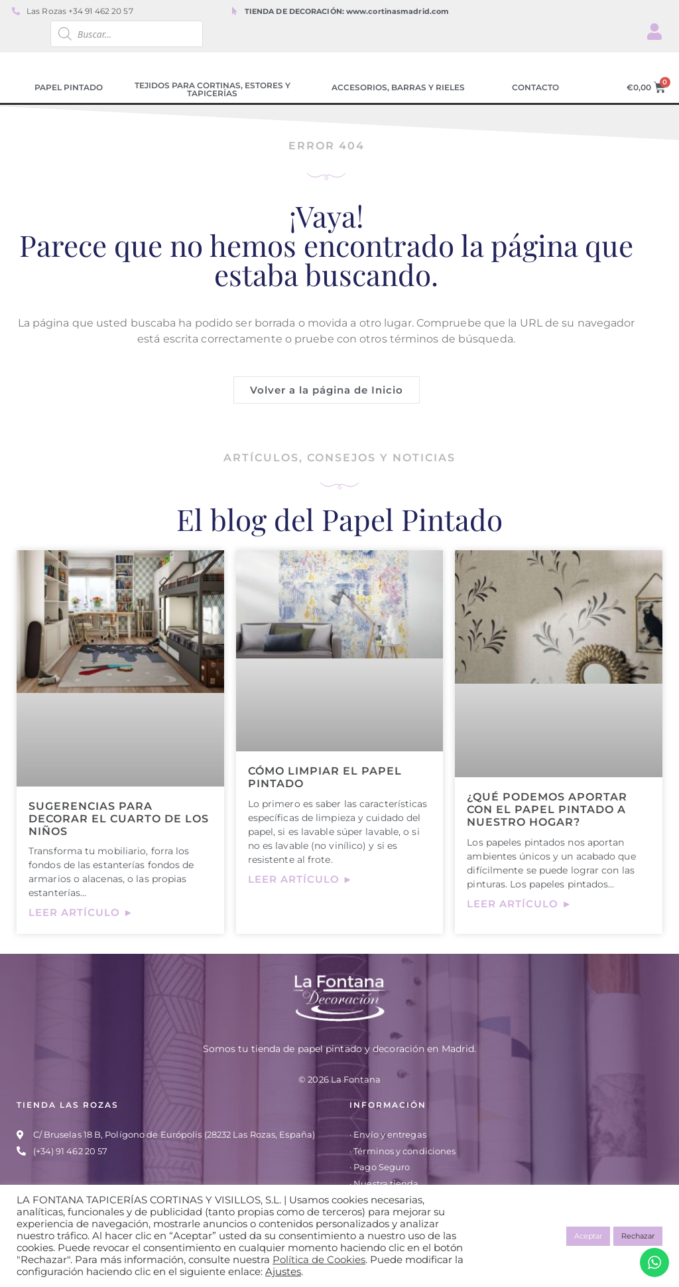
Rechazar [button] (637, 1236)
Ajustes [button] (283, 1272)
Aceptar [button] (588, 1236)
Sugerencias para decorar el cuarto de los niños (119, 839)
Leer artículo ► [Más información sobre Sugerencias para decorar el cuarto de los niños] (81, 932)
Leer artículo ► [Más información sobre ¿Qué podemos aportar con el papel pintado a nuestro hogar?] (519, 923)
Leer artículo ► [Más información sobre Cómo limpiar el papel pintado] (300, 899)
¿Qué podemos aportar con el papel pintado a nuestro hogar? (547, 829)
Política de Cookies (319, 1260)
